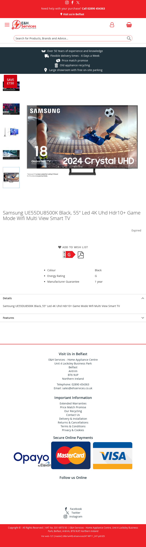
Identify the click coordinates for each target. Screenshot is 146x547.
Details (7, 298)
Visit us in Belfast (73, 14)
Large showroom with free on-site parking (75, 70)
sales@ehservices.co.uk (77, 388)
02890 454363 (96, 8)
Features (8, 318)
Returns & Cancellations (73, 422)
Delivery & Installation (73, 418)
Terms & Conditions (73, 426)
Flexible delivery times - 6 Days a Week (74, 55)
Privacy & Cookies (73, 430)
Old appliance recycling (75, 65)
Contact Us (73, 415)
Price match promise (75, 60)
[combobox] (73, 38)
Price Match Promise (73, 407)
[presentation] (73, 298)
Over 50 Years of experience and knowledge (75, 51)
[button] (29, 141)
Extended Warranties (73, 403)
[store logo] (24, 24)
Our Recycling (73, 411)
